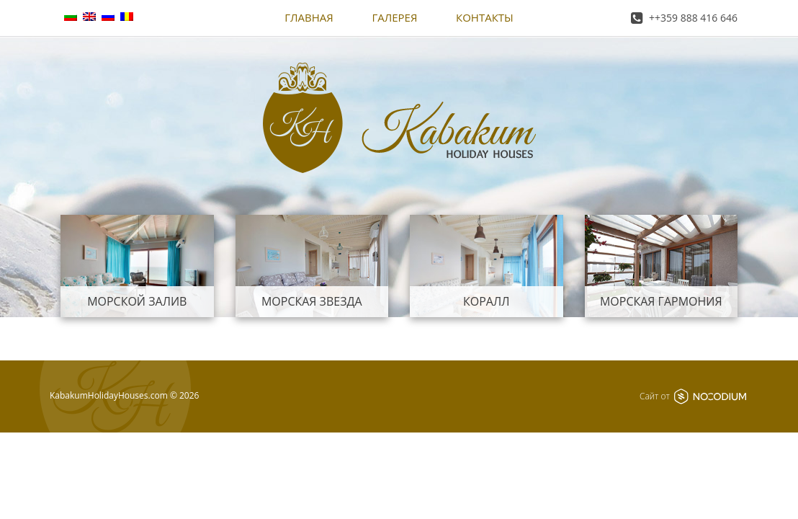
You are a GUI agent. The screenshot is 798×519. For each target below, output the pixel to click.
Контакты (485, 17)
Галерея (394, 17)
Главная (308, 17)
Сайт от (693, 396)
